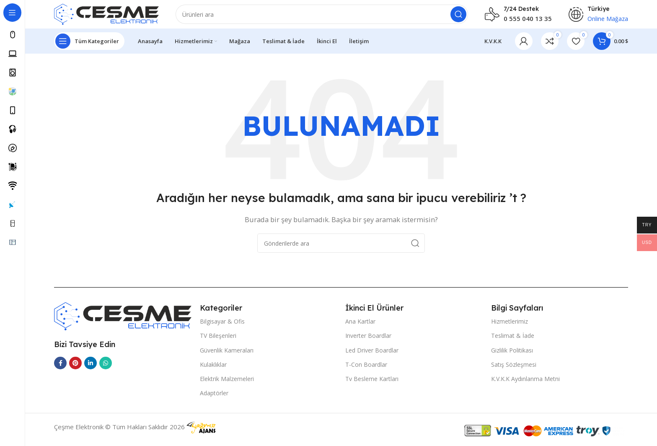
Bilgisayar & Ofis (222, 326)
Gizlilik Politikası (512, 355)
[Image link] (122, 320)
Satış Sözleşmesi (513, 369)
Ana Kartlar (360, 326)
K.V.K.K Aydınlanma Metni (525, 384)
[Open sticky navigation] (89, 46)
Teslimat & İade (512, 341)
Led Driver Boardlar (371, 355)
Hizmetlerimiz (509, 326)
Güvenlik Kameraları (226, 355)
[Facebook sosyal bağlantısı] (60, 368)
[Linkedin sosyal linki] (90, 368)
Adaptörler (214, 398)
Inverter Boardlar (368, 341)
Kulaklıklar (213, 369)
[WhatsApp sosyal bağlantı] (105, 368)
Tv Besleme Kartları (371, 384)
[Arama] (322, 16)
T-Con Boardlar (366, 369)
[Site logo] (106, 16)
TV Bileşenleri (218, 341)
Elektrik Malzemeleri (227, 384)
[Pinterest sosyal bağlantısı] (75, 368)
